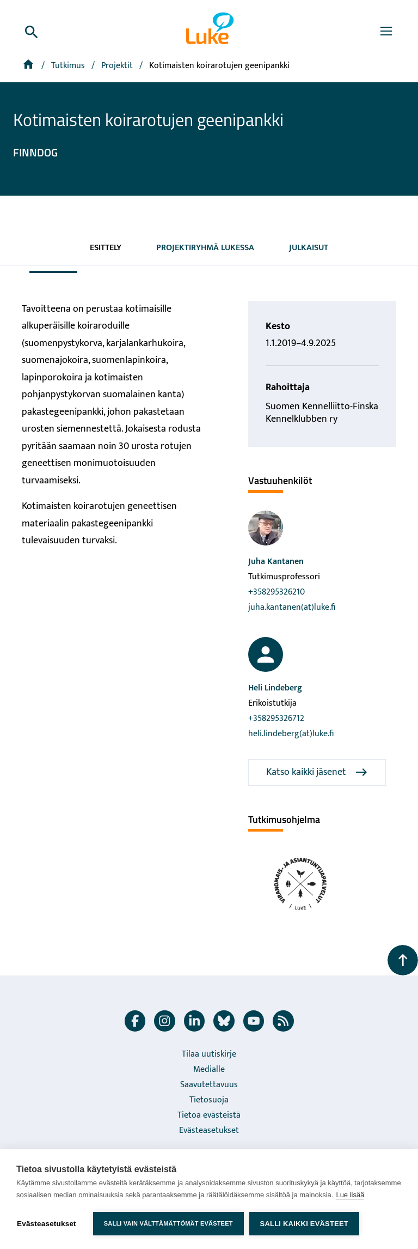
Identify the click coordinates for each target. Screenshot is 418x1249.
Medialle (209, 1069)
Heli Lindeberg (275, 688)
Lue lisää (350, 1195)
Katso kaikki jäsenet (317, 772)
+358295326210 (276, 592)
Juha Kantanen (276, 561)
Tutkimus (69, 65)
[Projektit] (118, 65)
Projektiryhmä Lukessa (205, 247)
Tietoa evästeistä (209, 1115)
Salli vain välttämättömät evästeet (168, 1223)
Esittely (105, 247)
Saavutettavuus (209, 1084)
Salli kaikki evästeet (304, 1224)
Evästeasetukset (209, 1130)
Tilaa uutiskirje (209, 1054)
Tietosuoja (209, 1100)
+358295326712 (276, 718)
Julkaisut (308, 247)
